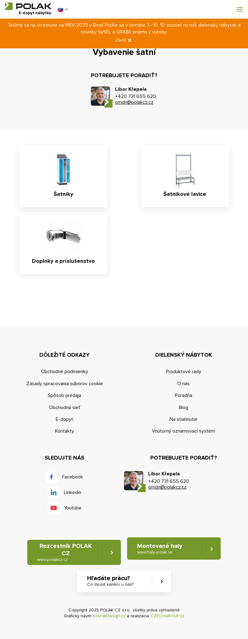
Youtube (73, 508)
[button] (63, 9)
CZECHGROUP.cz (167, 616)
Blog (183, 407)
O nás (183, 384)
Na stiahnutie (183, 419)
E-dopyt (64, 419)
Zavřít (124, 40)
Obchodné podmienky (64, 371)
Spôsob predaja (64, 395)
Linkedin (72, 492)
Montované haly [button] (159, 548)
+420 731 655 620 (135, 96)
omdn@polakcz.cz (134, 102)
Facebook (72, 477)
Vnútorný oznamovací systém (183, 431)
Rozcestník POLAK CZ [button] (64, 552)
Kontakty (64, 431)
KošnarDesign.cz (109, 616)
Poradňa (183, 395)
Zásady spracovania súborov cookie (64, 384)
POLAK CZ (28, 6)
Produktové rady (183, 371)
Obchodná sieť (64, 407)
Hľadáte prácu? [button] (110, 581)
